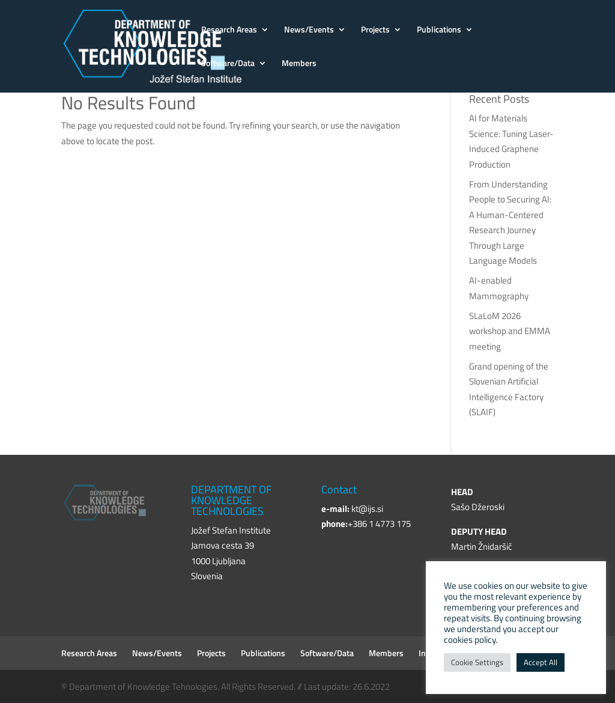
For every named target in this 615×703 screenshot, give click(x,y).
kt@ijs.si (367, 509)
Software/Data (228, 64)
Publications (439, 30)
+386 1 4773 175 (379, 524)
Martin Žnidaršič (481, 546)
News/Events (309, 30)
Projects (375, 30)
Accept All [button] (540, 662)
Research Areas (229, 30)
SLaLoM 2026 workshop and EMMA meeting (509, 331)
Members (299, 64)
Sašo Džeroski (477, 507)
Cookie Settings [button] (477, 662)
